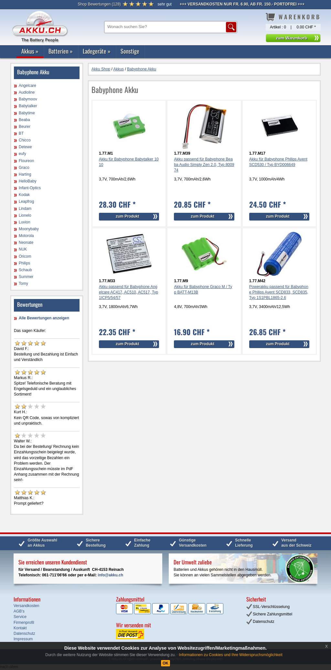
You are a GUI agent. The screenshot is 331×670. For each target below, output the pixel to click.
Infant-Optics (30, 188)
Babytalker (28, 106)
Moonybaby (29, 229)
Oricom (25, 256)
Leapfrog (26, 201)
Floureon (26, 161)
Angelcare (27, 85)
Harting (25, 174)
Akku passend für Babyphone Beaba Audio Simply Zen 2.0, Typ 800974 (204, 164)
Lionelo (25, 215)
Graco (24, 167)
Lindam (25, 208)
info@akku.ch (110, 575)
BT (21, 133)
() (99, 4)
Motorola (26, 235)
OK (165, 663)
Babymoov (28, 99)
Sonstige (130, 51)
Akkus (29, 51)
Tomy (23, 283)
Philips (24, 263)
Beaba (24, 120)
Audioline (27, 92)
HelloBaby (28, 181)
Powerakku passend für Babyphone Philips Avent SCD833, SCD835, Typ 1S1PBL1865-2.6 (278, 292)
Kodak (24, 194)
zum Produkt (127, 216)
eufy (22, 153)
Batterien (60, 51)
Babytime (27, 113)
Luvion (24, 222)
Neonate (26, 242)
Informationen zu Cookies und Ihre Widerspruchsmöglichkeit (231, 655)
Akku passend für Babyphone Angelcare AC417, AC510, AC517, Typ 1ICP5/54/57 (128, 292)
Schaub (25, 270)
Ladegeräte (97, 51)
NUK (23, 249)
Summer (26, 276)
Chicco (25, 140)
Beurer (24, 126)
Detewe (25, 147)
